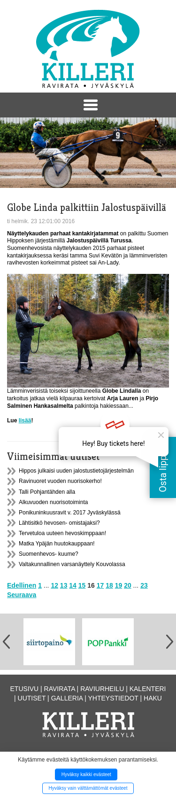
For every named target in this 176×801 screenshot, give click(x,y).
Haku (153, 698)
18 (109, 585)
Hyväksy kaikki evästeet (86, 774)
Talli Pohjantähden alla (47, 492)
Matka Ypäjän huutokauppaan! (57, 543)
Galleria (67, 698)
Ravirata (59, 688)
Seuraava (21, 595)
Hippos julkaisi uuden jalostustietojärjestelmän (76, 470)
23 (144, 585)
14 (73, 585)
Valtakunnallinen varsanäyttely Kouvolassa (72, 564)
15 (82, 585)
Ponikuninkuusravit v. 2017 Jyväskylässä (70, 512)
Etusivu (24, 688)
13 (64, 585)
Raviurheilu (102, 688)
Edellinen (21, 585)
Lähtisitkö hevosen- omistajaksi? (59, 523)
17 (100, 585)
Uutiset (32, 698)
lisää (25, 420)
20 (127, 585)
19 (118, 585)
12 (54, 585)
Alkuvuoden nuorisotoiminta (53, 502)
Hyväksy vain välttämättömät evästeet (88, 788)
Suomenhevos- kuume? (48, 554)
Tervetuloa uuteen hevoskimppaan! (62, 533)
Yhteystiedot (113, 698)
